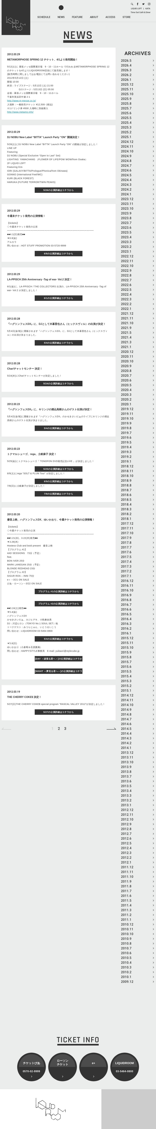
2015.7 (126, 662)
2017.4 (126, 561)
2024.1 (126, 194)
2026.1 (126, 79)
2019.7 (126, 432)
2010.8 (126, 943)
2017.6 (126, 552)
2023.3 (126, 242)
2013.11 (127, 757)
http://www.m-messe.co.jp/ (21, 100)
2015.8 (126, 657)
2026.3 (126, 70)
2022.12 (127, 256)
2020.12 (127, 351)
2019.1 (126, 461)
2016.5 (126, 614)
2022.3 (126, 299)
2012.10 (127, 819)
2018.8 (126, 485)
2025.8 (126, 103)
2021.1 (126, 347)
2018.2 (126, 514)
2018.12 (127, 466)
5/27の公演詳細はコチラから (58, 712)
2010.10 (127, 934)
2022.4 (126, 294)
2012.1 (126, 862)
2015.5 (126, 671)
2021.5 (126, 332)
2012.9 (126, 824)
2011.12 (127, 867)
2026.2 (126, 75)
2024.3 (126, 184)
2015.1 (126, 690)
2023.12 (127, 199)
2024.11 (127, 146)
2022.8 (126, 275)
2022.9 (126, 270)
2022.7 (126, 280)
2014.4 (126, 733)
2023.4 (126, 237)
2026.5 (126, 60)
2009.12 (127, 981)
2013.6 (126, 781)
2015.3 (126, 681)
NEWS (61, 17)
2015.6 (126, 666)
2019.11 (127, 413)
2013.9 (126, 767)
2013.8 (126, 771)
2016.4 (126, 619)
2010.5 (126, 957)
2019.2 (126, 456)
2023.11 (127, 203)
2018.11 (127, 471)
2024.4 (126, 180)
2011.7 (126, 891)
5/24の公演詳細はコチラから (58, 383)
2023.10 (127, 208)
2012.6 (126, 838)
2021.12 (127, 313)
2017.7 (126, 547)
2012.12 (127, 809)
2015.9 (126, 652)
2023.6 (126, 227)
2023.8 (126, 218)
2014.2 (126, 743)
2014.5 (126, 728)
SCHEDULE (43, 17)
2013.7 (126, 776)
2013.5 (126, 786)
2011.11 (127, 872)
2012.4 (126, 848)
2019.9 (126, 423)
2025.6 (126, 113)
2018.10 (127, 475)
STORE (127, 17)
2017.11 (127, 528)
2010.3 (126, 967)
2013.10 (127, 762)
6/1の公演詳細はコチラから (58, 298)
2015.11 (127, 642)
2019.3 (126, 452)
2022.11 (127, 261)
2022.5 (126, 289)
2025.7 (126, 108)
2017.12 (127, 523)
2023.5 (126, 232)
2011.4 (126, 905)
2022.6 (126, 285)
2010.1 (126, 977)
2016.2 (126, 628)
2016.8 (126, 599)
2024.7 (126, 165)
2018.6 (126, 494)
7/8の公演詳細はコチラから (58, 494)
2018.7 (126, 490)
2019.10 (127, 418)
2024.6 (126, 170)
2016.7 (126, 604)
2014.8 (126, 714)
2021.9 (126, 327)
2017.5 (126, 557)
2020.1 (126, 404)
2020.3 (126, 394)
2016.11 (127, 585)
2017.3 (126, 566)
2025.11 (127, 89)
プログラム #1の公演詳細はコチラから (58, 591)
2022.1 (126, 308)
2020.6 (126, 380)
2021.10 (127, 323)
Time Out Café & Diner (140, 12)
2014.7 (126, 719)
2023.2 (126, 246)
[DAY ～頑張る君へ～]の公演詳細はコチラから (58, 659)
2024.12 (127, 141)
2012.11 (127, 814)
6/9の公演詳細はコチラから (58, 481)
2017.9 (126, 537)
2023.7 (126, 222)
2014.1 (126, 747)
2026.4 (126, 65)
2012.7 (126, 833)
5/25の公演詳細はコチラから (58, 469)
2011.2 (126, 914)
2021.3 (126, 342)
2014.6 (126, 724)
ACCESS (110, 17)
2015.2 (126, 685)
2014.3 (126, 738)
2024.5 (126, 175)
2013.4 (126, 790)
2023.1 (126, 251)
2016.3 (126, 623)
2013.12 (127, 752)
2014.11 (127, 700)
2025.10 (127, 94)
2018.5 (126, 499)
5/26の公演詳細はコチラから (58, 190)
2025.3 (126, 127)
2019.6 (126, 437)
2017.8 (126, 542)
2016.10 (127, 590)
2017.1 (126, 576)
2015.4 (126, 676)
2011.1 (126, 919)
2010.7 (126, 948)
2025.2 (126, 132)
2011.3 (126, 910)
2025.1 (126, 137)
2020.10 (127, 361)
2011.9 (126, 881)
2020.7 (126, 375)
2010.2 (126, 972)
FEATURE (77, 17)
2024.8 (126, 160)
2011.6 (126, 895)
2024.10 (127, 151)
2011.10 (127, 876)
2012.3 (126, 852)
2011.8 (126, 886)
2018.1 (126, 518)
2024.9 (126, 156)
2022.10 (127, 265)
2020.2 (126, 399)
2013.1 (126, 805)
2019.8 (126, 428)
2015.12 (127, 638)
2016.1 (126, 633)
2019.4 (126, 447)
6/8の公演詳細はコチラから (58, 253)
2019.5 (126, 442)
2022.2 (126, 304)
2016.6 (126, 609)
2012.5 (126, 843)
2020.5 (126, 385)
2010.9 (126, 938)
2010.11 (127, 929)
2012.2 (126, 857)
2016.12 (127, 580)
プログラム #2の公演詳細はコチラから (58, 603)
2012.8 (126, 829)
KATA (147, 8)
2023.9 (126, 213)
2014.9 (126, 709)
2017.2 (126, 571)
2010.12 (127, 924)
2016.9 (126, 595)
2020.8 (126, 370)
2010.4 (126, 962)
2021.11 (127, 318)
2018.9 (126, 480)
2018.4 (126, 504)
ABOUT (94, 17)
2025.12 (127, 84)
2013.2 (126, 800)
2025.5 (126, 117)
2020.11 (127, 356)
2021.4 (126, 337)
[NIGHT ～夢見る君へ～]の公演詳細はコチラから (58, 672)
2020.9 (126, 366)
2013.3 (126, 795)
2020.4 (126, 389)
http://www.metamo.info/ (20, 112)
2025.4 (126, 122)
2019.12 (127, 409)
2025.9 (126, 98)
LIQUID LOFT (136, 8)
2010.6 (126, 953)
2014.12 (127, 695)
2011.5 (126, 900)
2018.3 (126, 509)
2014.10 (127, 704)
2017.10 (127, 533)
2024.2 (126, 189)
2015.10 (127, 647)
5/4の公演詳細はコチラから (58, 343)
